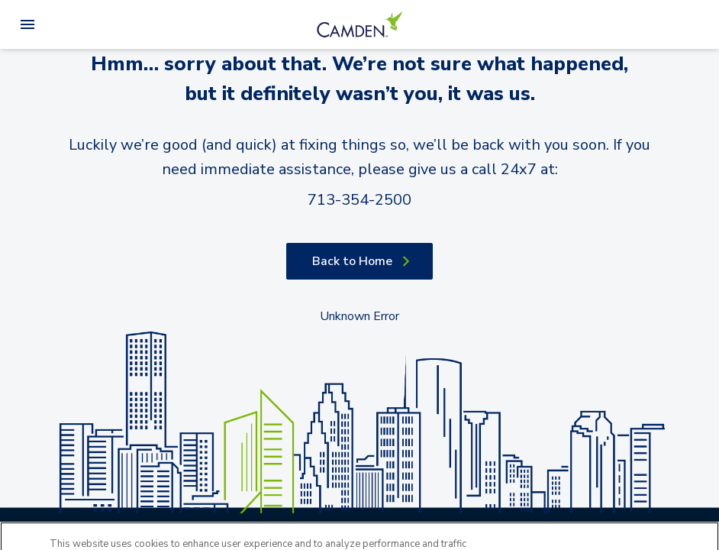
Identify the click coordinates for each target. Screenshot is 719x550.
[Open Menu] (27, 24)
